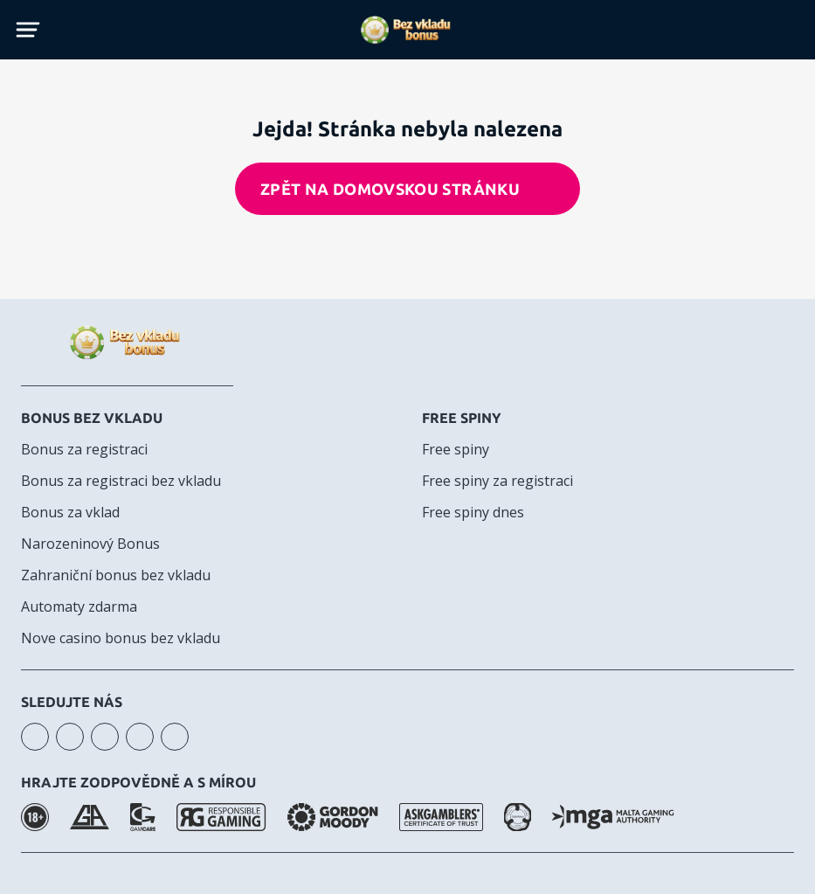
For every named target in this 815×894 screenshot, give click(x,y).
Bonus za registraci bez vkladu (121, 480)
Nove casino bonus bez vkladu (120, 638)
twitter (175, 737)
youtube (70, 737)
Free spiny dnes (473, 512)
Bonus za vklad (70, 512)
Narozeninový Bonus (90, 543)
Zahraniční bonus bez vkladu (116, 575)
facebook (105, 737)
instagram (35, 737)
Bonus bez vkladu (91, 418)
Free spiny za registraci (497, 480)
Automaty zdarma (79, 606)
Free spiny (461, 418)
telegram (140, 737)
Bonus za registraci (84, 449)
